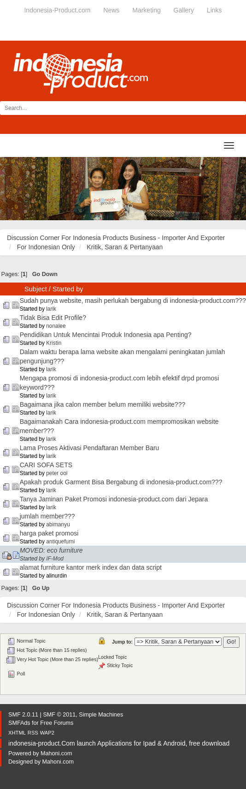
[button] (18, 188)
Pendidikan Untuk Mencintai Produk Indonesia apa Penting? (106, 334)
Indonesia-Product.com (57, 10)
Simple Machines (101, 714)
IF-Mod (55, 558)
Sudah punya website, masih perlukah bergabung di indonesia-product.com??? (133, 300)
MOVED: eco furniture (51, 550)
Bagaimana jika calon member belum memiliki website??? (103, 404)
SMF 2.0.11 (23, 714)
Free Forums (56, 723)
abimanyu (58, 524)
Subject (35, 289)
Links (214, 10)
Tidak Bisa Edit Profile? (53, 317)
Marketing (146, 10)
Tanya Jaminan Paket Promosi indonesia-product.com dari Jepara (114, 499)
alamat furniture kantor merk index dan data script (91, 567)
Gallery (184, 10)
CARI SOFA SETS (46, 465)
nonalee (55, 326)
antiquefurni (60, 541)
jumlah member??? (47, 516)
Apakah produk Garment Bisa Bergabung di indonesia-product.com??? (121, 482)
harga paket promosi (49, 533)
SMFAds (19, 723)
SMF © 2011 (59, 714)
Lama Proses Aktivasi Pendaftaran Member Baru (89, 448)
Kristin (53, 343)
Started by (68, 289)
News (111, 10)
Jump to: (122, 641)
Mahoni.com (56, 753)
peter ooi (56, 473)
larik (51, 309)
